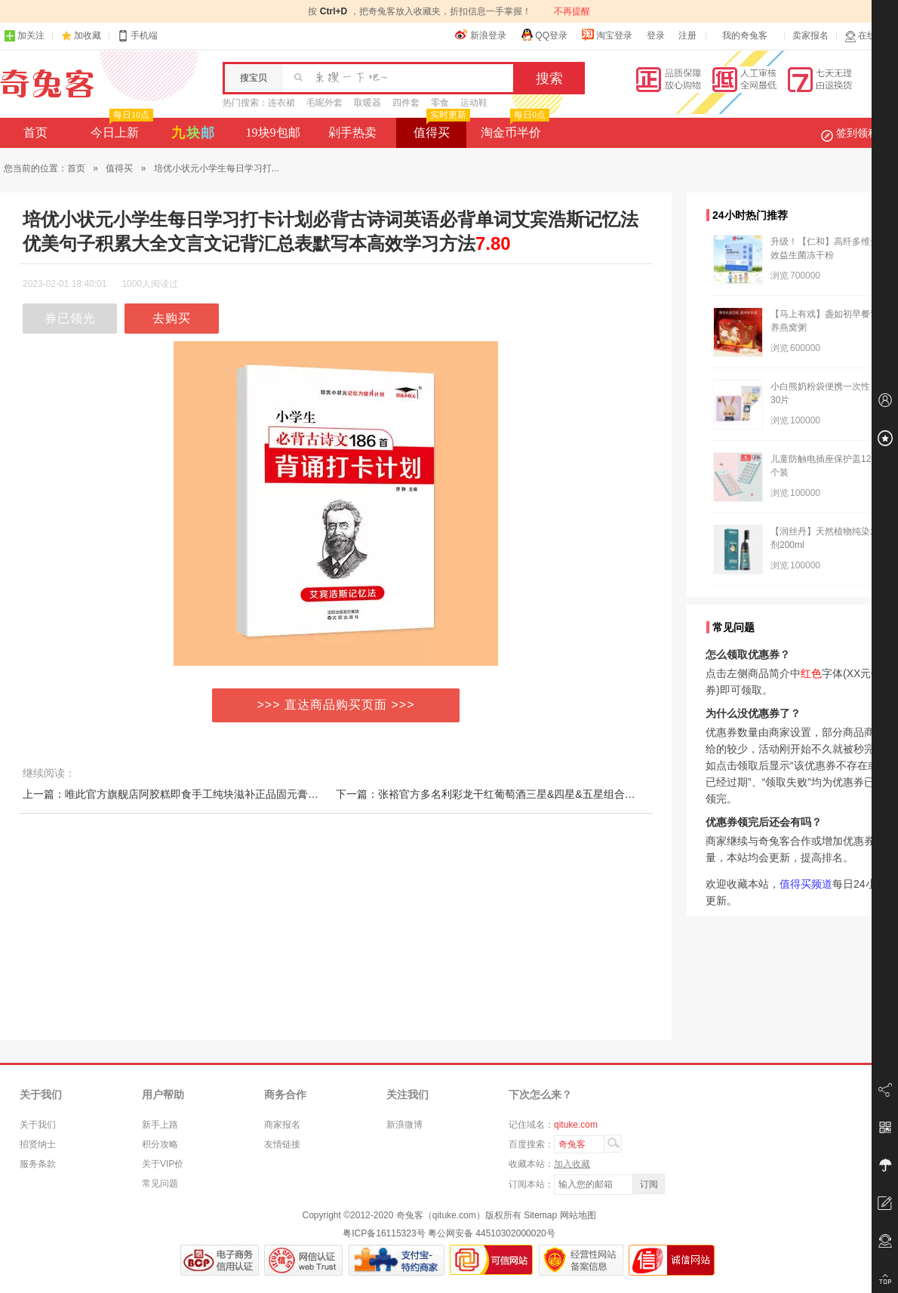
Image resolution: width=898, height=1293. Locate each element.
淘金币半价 (513, 128)
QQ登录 (543, 35)
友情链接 (282, 1144)
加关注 (24, 36)
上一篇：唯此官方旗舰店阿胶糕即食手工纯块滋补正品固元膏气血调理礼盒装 (202, 794)
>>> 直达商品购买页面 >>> (336, 704)
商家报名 (282, 1124)
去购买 (171, 318)
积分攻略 (160, 1144)
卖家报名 (810, 35)
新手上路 (160, 1124)
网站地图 (578, 1215)
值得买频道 (806, 884)
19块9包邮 (273, 132)
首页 (35, 132)
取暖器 (367, 102)
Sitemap (540, 1215)
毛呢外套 (324, 102)
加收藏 (87, 35)
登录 (656, 35)
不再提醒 (572, 11)
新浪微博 (404, 1124)
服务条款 (38, 1164)
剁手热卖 (352, 132)
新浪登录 (480, 35)
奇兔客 (47, 84)
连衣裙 (281, 102)
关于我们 (38, 1124)
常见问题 (160, 1183)
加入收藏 (572, 1164)
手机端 (137, 36)
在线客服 (869, 36)
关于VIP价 (162, 1164)
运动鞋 (473, 102)
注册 (687, 35)
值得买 (440, 128)
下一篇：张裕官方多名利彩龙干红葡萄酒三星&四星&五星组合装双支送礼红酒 (517, 794)
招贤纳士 (38, 1144)
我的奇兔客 (744, 35)
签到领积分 (857, 133)
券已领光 (70, 318)
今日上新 (120, 128)
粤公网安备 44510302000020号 (491, 1233)
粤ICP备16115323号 (384, 1233)
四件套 (406, 102)
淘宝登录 (606, 35)
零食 (440, 102)
